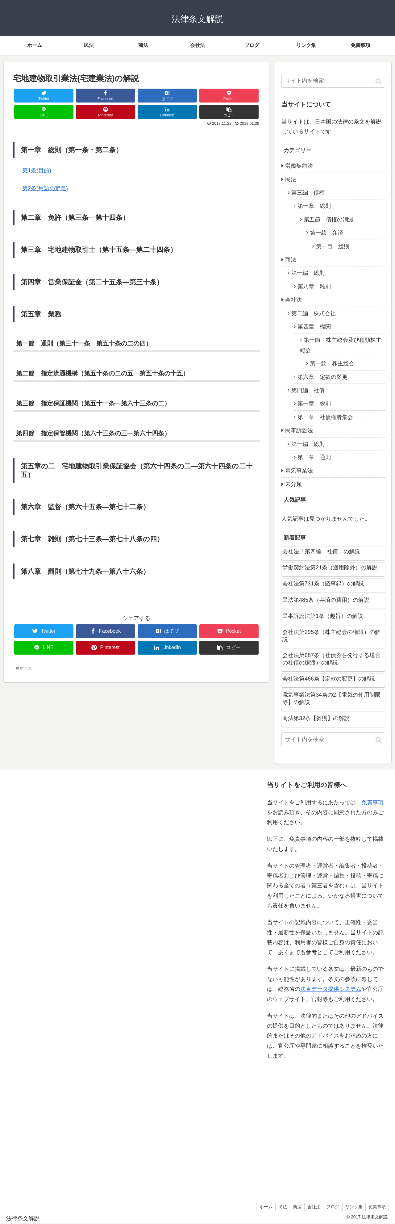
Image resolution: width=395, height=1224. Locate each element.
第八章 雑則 (314, 286)
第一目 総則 (332, 246)
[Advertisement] (68, 984)
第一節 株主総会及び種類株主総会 (340, 345)
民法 (290, 179)
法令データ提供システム (330, 989)
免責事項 (372, 802)
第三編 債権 (308, 193)
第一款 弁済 (326, 233)
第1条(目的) (36, 170)
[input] (333, 81)
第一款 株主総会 (332, 363)
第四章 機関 (314, 327)
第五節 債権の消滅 (329, 219)
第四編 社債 (308, 390)
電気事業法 (299, 470)
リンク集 (353, 1206)
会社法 (293, 300)
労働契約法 (299, 166)
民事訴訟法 (299, 430)
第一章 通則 (314, 457)
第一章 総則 (314, 206)
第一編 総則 (308, 273)
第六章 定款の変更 (322, 377)
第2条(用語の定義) (45, 188)
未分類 (293, 484)
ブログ (331, 1206)
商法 (290, 260)
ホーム (262, 1206)
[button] (379, 81)
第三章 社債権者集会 (325, 417)
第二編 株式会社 (313, 313)
